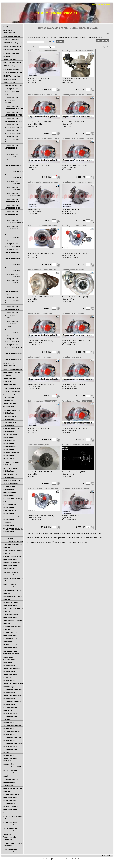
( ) (50, 42)
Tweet (107, 34)
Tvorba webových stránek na (66, 859)
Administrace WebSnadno (42, 859)
